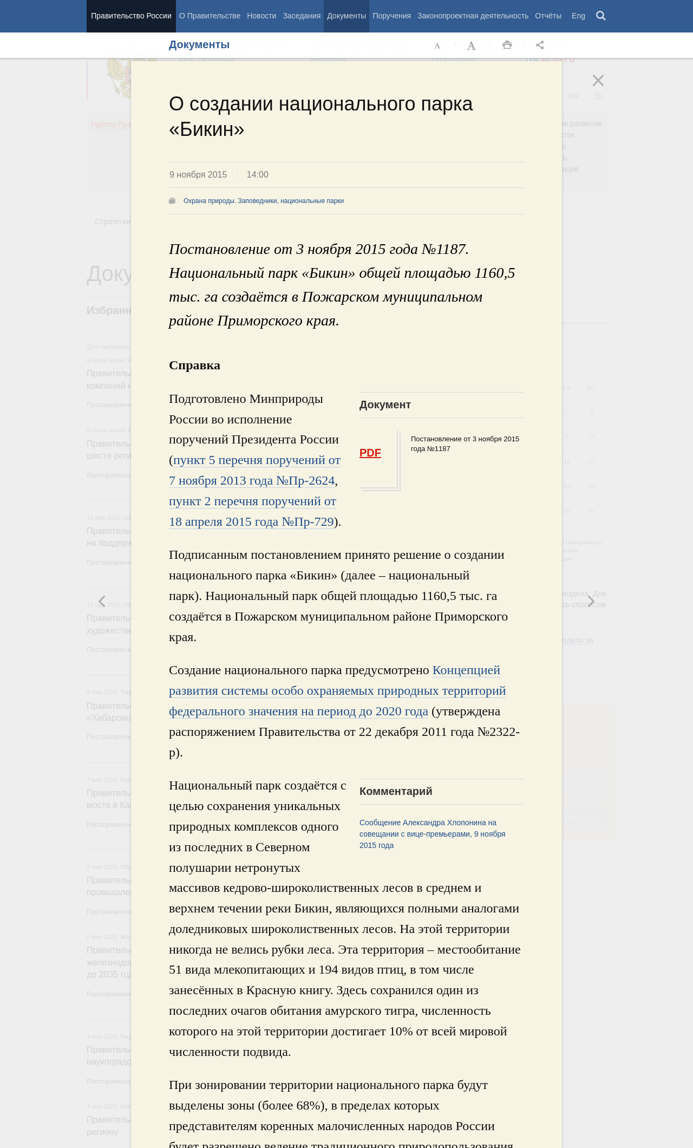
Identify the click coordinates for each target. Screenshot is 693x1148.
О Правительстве (209, 15)
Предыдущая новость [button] (590, 601)
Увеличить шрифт (473, 45)
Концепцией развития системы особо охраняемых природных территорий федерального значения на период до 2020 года (337, 690)
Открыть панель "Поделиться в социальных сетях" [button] (542, 45)
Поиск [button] (601, 16)
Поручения (391, 15)
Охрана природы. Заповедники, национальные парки (264, 201)
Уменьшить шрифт (438, 45)
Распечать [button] (507, 45)
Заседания (302, 15)
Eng (578, 15)
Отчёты (548, 15)
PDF (370, 453)
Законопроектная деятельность (472, 15)
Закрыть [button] (606, 88)
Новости (261, 15)
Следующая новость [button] (102, 601)
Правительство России (131, 15)
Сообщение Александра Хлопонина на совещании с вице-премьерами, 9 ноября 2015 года (432, 834)
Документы (346, 15)
